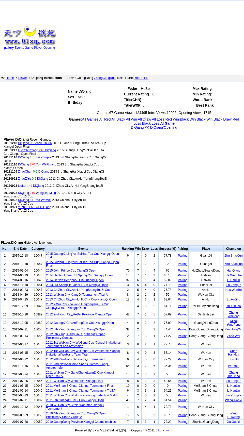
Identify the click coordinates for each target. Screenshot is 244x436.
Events (19, 47)
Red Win (172, 119)
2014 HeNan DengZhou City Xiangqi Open (75, 280)
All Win (131, 119)
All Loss (158, 119)
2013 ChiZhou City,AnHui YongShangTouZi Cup (78, 290)
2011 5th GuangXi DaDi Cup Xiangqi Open (75, 400)
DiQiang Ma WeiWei (34, 200)
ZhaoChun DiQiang (33, 171)
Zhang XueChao (233, 374)
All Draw (144, 119)
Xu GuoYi (233, 422)
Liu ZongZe (233, 285)
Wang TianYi (233, 400)
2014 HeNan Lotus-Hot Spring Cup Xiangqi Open (79, 275)
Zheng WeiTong (233, 314)
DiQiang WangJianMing (37, 193)
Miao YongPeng (233, 322)
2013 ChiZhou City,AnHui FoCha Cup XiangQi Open (81, 299)
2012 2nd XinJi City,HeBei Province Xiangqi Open (79, 314)
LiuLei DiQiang (31, 186)
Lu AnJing (233, 299)
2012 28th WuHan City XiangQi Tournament (75, 359)
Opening (49, 47)
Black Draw (223, 119)
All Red (105, 119)
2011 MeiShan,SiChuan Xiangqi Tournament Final (80, 386)
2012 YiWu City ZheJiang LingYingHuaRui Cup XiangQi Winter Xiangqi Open (77, 306)
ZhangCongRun (105, 78)
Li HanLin (233, 280)
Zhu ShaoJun (233, 255)
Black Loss (150, 123)
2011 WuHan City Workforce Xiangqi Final (74, 381)
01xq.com (162, 430)
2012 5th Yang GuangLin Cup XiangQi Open (76, 329)
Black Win (188, 119)
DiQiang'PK (140, 127)
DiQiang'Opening (163, 127)
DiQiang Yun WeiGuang (37, 164)
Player (38, 47)
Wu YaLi (233, 366)
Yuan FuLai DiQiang (34, 207)
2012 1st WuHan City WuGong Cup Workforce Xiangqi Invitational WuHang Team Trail (83, 352)
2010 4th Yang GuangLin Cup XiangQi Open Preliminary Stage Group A (76, 415)
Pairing (182, 255)
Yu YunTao (233, 306)
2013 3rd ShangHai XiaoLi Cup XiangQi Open (77, 285)
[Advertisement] (127, 38)
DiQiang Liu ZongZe (34, 157)
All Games (90, 119)
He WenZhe (233, 275)
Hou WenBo (233, 290)
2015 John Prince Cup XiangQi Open (71, 270)
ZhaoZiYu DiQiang (33, 178)
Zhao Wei (233, 336)
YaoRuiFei (141, 78)
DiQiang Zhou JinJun (35, 143)
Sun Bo (233, 359)
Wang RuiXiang (233, 415)
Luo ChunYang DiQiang (37, 150)
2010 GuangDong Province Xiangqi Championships (81, 422)
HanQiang (233, 270)
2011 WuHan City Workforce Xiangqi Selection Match (82, 395)
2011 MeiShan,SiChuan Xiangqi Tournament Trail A (80, 390)
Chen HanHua (233, 352)
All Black (118, 119)
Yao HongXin (233, 329)
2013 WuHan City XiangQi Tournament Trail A (77, 294)
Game (29, 47)
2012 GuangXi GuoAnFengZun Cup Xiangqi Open (80, 323)
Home (10, 78)
